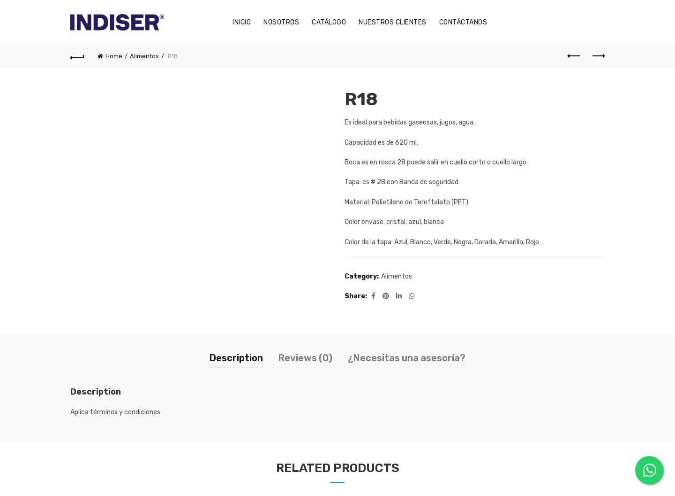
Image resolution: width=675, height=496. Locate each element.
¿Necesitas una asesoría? (406, 358)
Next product (597, 55)
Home (113, 56)
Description (236, 358)
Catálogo (329, 22)
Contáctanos (463, 22)
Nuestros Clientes (393, 22)
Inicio (241, 22)
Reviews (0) (305, 358)
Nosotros (281, 22)
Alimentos (144, 56)
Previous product (574, 55)
